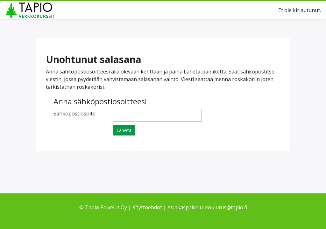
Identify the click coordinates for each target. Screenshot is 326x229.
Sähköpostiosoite (74, 113)
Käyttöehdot (147, 207)
